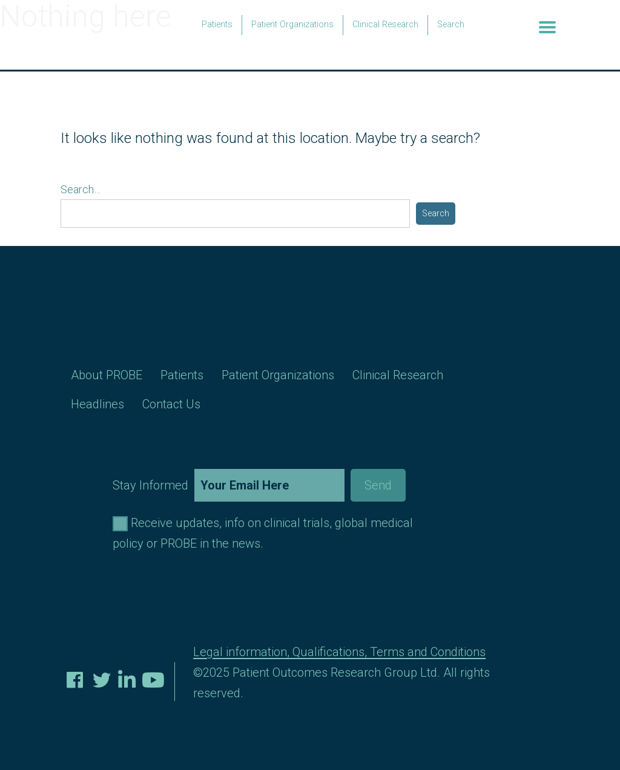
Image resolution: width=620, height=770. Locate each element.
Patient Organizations (292, 24)
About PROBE (106, 375)
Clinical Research (385, 24)
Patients (217, 24)
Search (450, 24)
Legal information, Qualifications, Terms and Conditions (339, 652)
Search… (81, 189)
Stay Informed (259, 485)
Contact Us (171, 404)
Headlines (97, 404)
